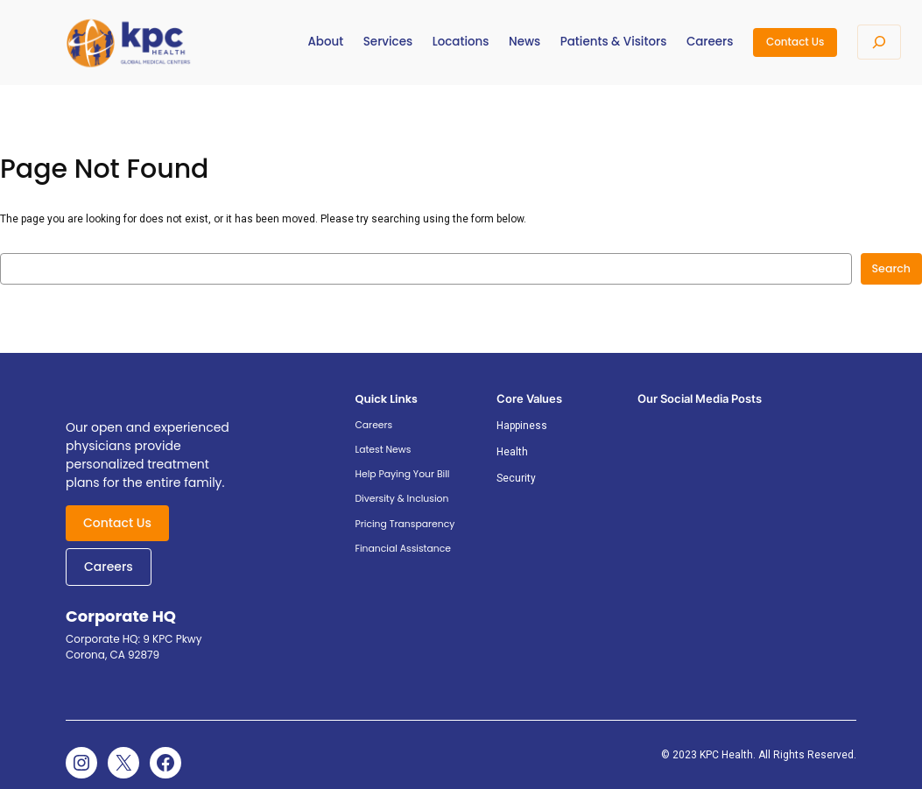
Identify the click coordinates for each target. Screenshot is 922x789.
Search (891, 268)
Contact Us (795, 41)
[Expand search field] (879, 42)
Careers (108, 566)
